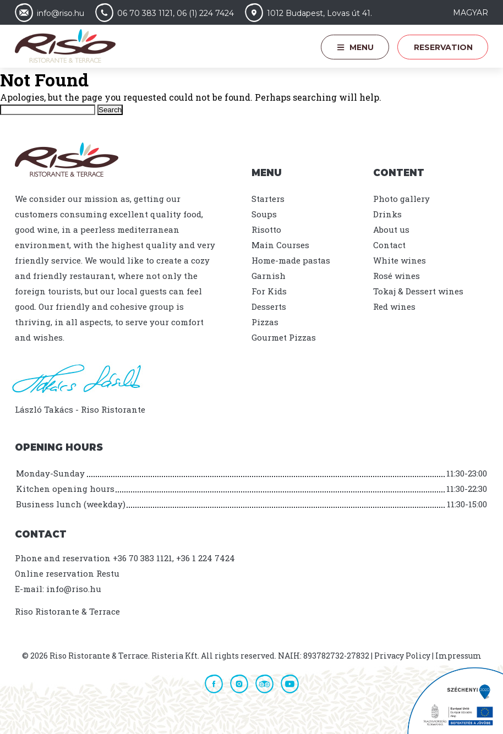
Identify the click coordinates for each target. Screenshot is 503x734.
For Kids (269, 291)
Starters (268, 198)
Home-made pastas (291, 260)
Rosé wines (396, 275)
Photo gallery (401, 198)
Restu (107, 573)
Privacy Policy (402, 655)
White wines (399, 260)
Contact (389, 244)
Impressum (458, 655)
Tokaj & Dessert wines (418, 291)
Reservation (443, 47)
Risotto (266, 229)
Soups (264, 214)
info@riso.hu (73, 588)
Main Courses (280, 244)
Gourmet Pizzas (284, 337)
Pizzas (265, 321)
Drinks (387, 214)
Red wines (394, 306)
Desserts (269, 306)
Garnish (269, 275)
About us (391, 229)
